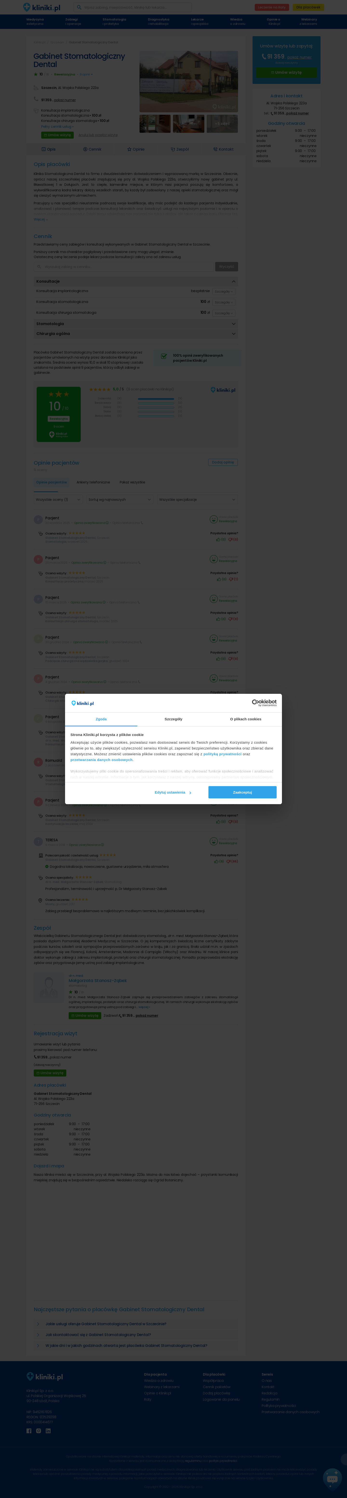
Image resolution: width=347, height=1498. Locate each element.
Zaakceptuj (242, 792)
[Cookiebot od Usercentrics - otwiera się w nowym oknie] (255, 703)
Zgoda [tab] (101, 719)
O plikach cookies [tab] (245, 719)
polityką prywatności (222, 754)
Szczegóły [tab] (173, 719)
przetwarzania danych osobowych (102, 760)
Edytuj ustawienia (173, 792)
